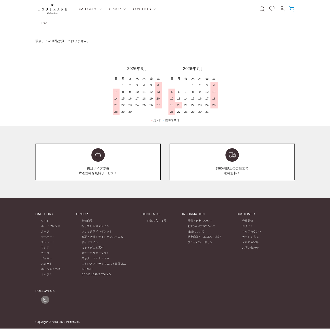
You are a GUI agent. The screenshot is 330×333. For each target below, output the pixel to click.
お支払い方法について (201, 226)
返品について (196, 231)
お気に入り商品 (156, 220)
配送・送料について (200, 220)
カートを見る (250, 236)
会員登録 (247, 220)
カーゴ (45, 253)
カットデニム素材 (93, 247)
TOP (44, 23)
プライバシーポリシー (201, 242)
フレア (45, 247)
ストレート (48, 242)
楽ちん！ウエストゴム (95, 258)
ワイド (45, 220)
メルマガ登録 (250, 242)
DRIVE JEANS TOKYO (96, 274)
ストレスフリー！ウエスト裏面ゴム (104, 263)
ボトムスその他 (51, 269)
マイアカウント (252, 231)
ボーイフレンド (51, 226)
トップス (46, 274)
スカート (46, 263)
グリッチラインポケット (97, 231)
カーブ (45, 231)
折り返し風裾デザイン (95, 226)
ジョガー (46, 258)
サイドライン (90, 242)
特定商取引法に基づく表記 (204, 236)
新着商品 (87, 220)
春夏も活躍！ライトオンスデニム (102, 236)
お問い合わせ (250, 247)
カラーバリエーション (95, 253)
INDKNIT (87, 269)
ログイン (247, 226)
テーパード (48, 236)
